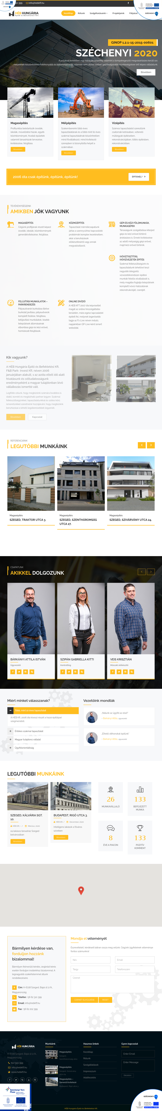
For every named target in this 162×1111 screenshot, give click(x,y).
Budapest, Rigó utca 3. (71, 815)
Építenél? (139, 176)
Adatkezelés (89, 1077)
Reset (105, 1000)
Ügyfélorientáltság (24, 748)
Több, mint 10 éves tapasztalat (30, 710)
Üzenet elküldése (84, 1000)
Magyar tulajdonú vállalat (28, 739)
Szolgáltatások (90, 1065)
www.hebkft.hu (19, 1072)
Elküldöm (127, 1075)
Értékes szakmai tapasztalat (29, 731)
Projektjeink (118, 13)
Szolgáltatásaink (98, 13)
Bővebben (146, 74)
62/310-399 (17, 1063)
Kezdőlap (68, 13)
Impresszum (89, 1071)
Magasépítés (65, 1052)
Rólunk (81, 13)
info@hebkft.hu (35, 3)
